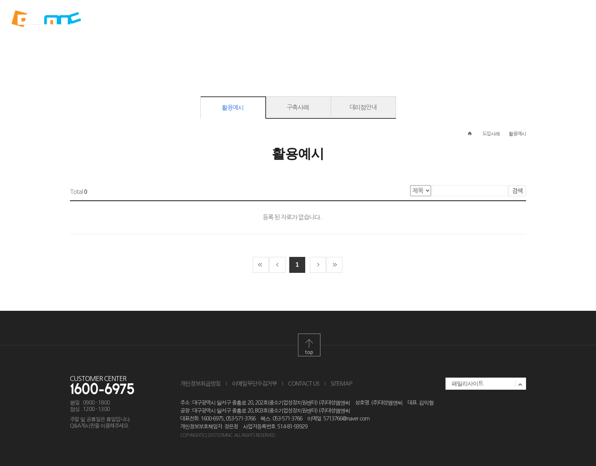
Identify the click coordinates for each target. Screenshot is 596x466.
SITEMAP (341, 383)
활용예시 (233, 107)
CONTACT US (303, 383)
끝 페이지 (334, 265)
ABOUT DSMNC (189, 19)
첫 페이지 (261, 265)
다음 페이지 (318, 265)
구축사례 (298, 107)
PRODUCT (262, 19)
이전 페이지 (277, 265)
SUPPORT (406, 19)
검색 (517, 191)
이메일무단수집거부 (254, 383)
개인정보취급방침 (200, 383)
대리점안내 (363, 107)
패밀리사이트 (467, 383)
